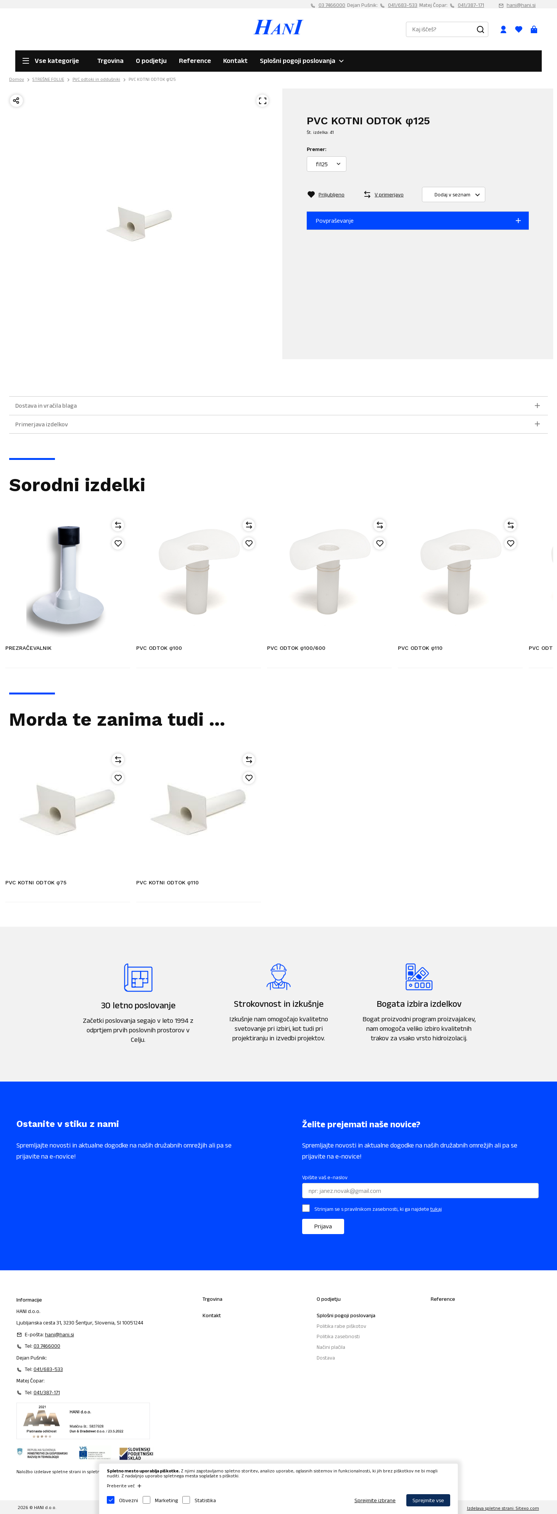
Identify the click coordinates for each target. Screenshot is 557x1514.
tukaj (436, 1209)
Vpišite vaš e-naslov (325, 1177)
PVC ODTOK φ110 (420, 648)
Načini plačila (331, 1347)
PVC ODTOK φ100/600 (296, 648)
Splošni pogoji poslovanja (297, 60)
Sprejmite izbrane (375, 1500)
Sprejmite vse (428, 1500)
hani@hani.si (521, 5)
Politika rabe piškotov (341, 1326)
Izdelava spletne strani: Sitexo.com (503, 1508)
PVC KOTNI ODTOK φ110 (167, 882)
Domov (16, 79)
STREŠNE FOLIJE (48, 79)
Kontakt (235, 60)
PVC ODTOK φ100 (159, 648)
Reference (195, 60)
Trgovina (110, 60)
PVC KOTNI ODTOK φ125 (152, 79)
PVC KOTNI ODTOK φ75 (35, 882)
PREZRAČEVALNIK (28, 648)
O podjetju (151, 60)
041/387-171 (471, 5)
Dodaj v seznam (460, 194)
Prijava (323, 1226)
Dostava (326, 1358)
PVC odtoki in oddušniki (96, 79)
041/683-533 (402, 5)
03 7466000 (332, 5)
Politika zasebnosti (338, 1336)
